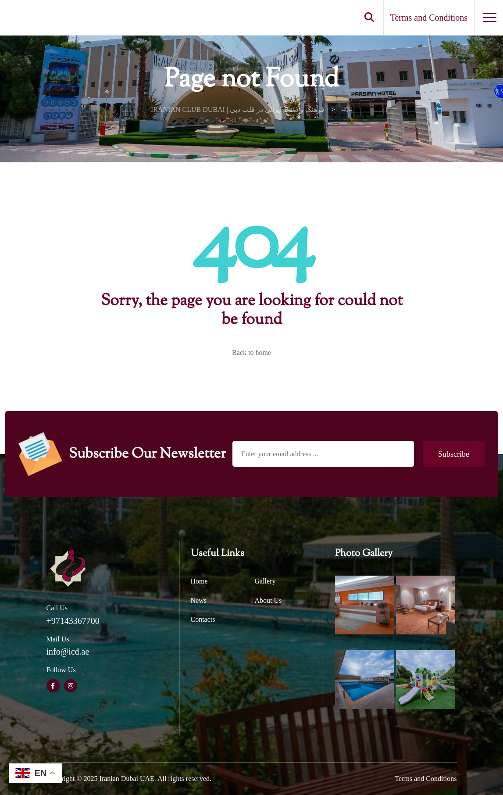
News (199, 600)
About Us (268, 600)
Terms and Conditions (426, 778)
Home (199, 581)
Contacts (203, 619)
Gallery (265, 581)
